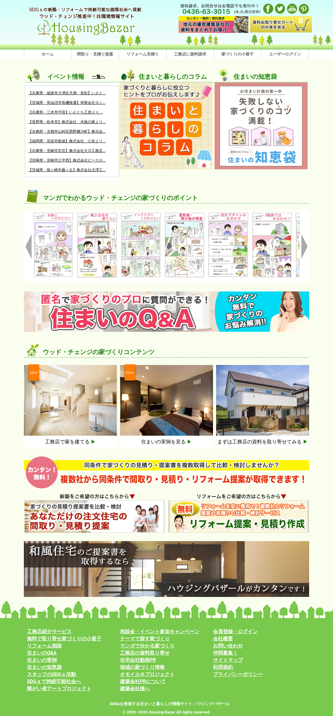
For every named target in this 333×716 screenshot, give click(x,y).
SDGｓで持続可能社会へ (54, 681)
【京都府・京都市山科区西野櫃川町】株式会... (67, 131)
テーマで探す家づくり (145, 639)
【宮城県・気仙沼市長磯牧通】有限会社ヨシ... (67, 102)
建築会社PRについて (143, 681)
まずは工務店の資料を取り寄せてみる (262, 442)
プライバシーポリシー (238, 674)
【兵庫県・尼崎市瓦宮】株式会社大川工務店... (67, 151)
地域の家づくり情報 (142, 667)
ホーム (48, 54)
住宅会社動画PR (138, 660)
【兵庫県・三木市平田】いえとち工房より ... (65, 112)
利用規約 (223, 667)
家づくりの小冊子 (237, 54)
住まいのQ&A (42, 653)
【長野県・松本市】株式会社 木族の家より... (67, 122)
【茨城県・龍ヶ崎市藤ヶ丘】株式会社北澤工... (67, 170)
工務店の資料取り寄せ (145, 653)
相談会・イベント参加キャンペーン (159, 631)
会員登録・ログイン (235, 631)
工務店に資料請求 (190, 54)
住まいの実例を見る (166, 442)
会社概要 (223, 639)
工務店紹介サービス (49, 631)
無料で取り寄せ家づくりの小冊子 (64, 639)
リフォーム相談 (44, 646)
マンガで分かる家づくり (147, 646)
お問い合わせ (228, 646)
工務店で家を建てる (70, 442)
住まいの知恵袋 (44, 667)
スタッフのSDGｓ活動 (51, 674)
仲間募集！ (225, 653)
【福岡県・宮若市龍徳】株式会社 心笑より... (67, 141)
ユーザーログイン (285, 54)
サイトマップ (228, 660)
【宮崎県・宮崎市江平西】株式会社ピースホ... (67, 160)
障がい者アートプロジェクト (59, 689)
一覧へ (98, 76)
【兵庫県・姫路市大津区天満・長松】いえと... (67, 93)
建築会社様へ (135, 689)
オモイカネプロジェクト (147, 674)
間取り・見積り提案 (95, 54)
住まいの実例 (42, 660)
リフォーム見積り (143, 54)
